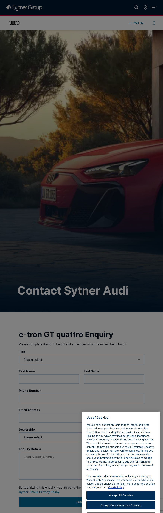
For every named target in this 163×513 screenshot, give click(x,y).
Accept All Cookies (121, 501)
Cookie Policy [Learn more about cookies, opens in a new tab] (116, 493)
